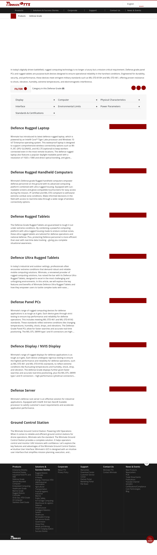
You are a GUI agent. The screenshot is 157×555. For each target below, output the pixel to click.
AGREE (146, 544)
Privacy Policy (62, 544)
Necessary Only (90, 544)
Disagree (109, 547)
